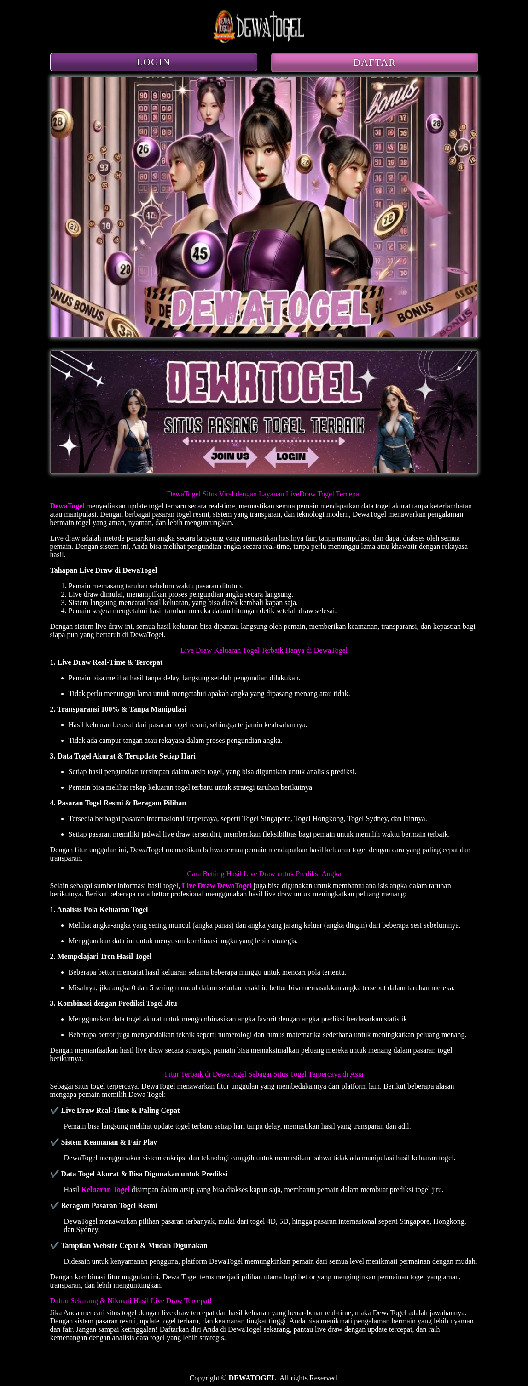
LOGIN (154, 62)
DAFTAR (374, 62)
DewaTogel (67, 506)
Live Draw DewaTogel (216, 886)
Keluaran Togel (105, 1189)
